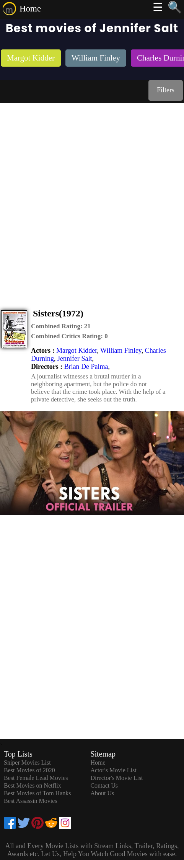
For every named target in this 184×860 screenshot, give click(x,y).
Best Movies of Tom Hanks (37, 793)
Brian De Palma (86, 366)
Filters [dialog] (165, 90)
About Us (102, 793)
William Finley (121, 350)
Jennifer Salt (74, 358)
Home (30, 8)
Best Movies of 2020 (29, 770)
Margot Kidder (76, 350)
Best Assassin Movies (30, 801)
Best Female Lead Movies (36, 778)
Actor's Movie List (113, 770)
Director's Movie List (116, 778)
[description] (61, 326)
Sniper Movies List (27, 762)
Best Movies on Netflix (32, 785)
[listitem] (31, 59)
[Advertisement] (92, 199)
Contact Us (104, 785)
